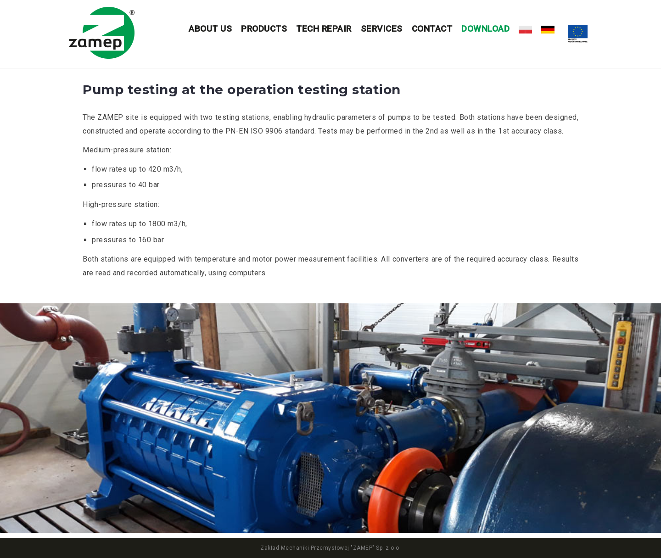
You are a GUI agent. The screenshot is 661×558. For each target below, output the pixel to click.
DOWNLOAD (485, 28)
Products (264, 28)
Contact (432, 28)
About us (210, 28)
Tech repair (324, 28)
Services (382, 28)
